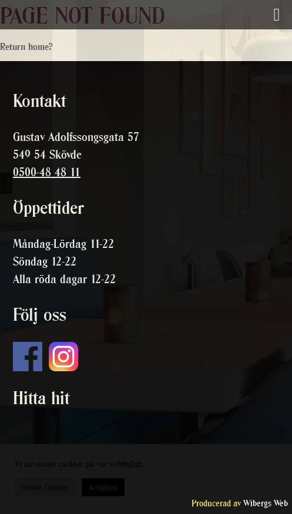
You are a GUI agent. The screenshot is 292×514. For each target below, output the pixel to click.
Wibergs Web (265, 503)
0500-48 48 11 (46, 172)
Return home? (26, 46)
